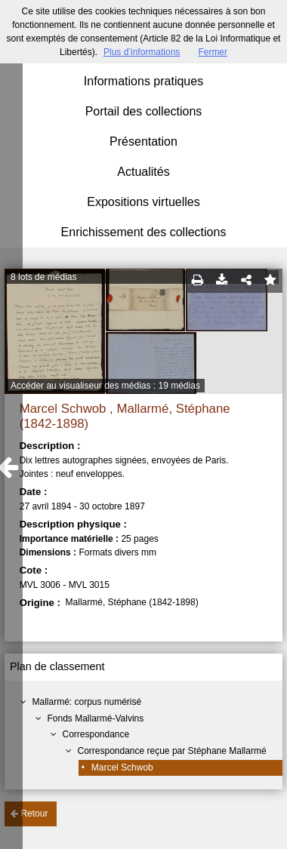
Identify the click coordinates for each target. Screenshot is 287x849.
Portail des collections (143, 111)
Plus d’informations (141, 52)
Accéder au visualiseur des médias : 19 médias (105, 385)
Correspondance (95, 734)
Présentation (143, 141)
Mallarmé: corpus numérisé (86, 702)
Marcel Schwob (122, 767)
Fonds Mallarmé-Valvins (95, 718)
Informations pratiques (143, 81)
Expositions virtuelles (143, 201)
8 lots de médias (43, 277)
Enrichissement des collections (144, 232)
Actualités (143, 171)
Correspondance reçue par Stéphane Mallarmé (171, 751)
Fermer (212, 52)
